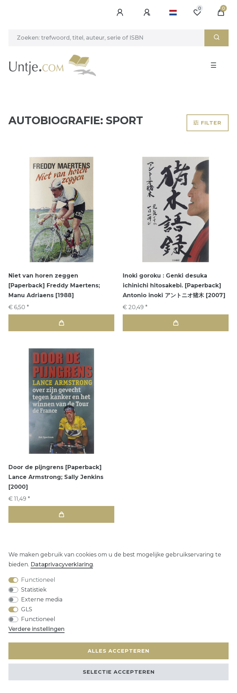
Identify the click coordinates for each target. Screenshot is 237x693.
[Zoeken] (216, 37)
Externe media (41, 599)
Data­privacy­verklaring (62, 564)
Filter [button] (208, 123)
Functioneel (38, 580)
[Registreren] (148, 13)
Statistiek (34, 589)
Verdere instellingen (36, 629)
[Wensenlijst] (197, 12)
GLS (26, 609)
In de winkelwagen (61, 323)
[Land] (173, 12)
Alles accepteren (118, 651)
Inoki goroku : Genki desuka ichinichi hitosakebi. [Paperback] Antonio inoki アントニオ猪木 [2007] (174, 285)
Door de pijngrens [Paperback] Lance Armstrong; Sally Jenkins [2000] (55, 477)
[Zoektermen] (106, 37)
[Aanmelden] (121, 13)
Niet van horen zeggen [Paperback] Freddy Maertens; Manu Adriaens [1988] (54, 285)
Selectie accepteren (119, 672)
